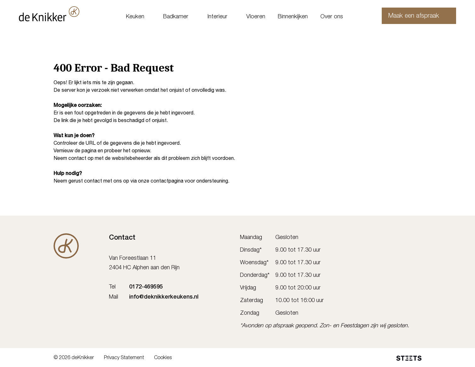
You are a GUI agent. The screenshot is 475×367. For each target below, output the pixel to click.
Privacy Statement (124, 358)
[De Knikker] (66, 246)
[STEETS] (408, 358)
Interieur (217, 17)
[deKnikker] (57, 13)
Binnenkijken (293, 17)
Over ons (331, 17)
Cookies (163, 358)
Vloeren (255, 17)
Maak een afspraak (406, 16)
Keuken (135, 17)
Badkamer (175, 17)
